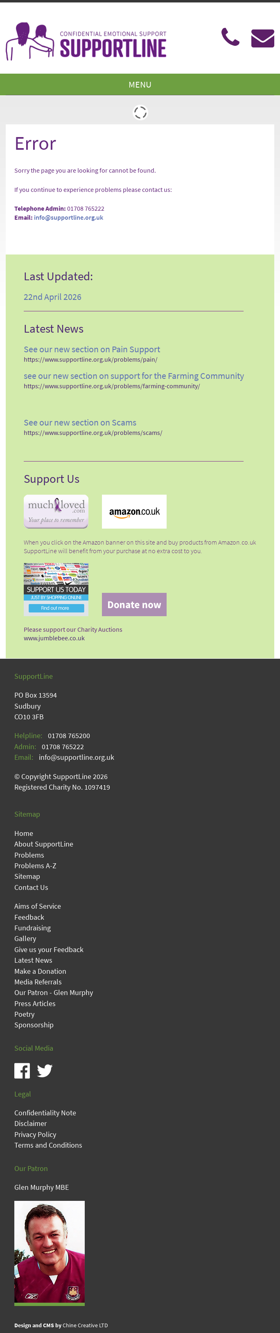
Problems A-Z (35, 866)
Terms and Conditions (48, 1145)
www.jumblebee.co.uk (54, 638)
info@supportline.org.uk (68, 217)
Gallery (25, 938)
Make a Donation (40, 971)
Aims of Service (37, 906)
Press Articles (35, 1004)
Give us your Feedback (49, 950)
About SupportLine (43, 844)
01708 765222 (63, 747)
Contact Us (31, 887)
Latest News (33, 960)
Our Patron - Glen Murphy (53, 992)
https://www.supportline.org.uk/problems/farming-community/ (112, 386)
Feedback (29, 917)
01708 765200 (69, 736)
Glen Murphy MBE (41, 1187)
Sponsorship (34, 1025)
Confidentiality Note (45, 1113)
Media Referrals (38, 982)
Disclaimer (30, 1123)
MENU (140, 84)
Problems (29, 855)
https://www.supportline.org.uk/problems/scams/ (93, 432)
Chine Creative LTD (61, 1325)
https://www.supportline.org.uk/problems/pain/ (91, 359)
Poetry (24, 1014)
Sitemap (27, 876)
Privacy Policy (35, 1134)
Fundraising (32, 928)
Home (23, 833)
